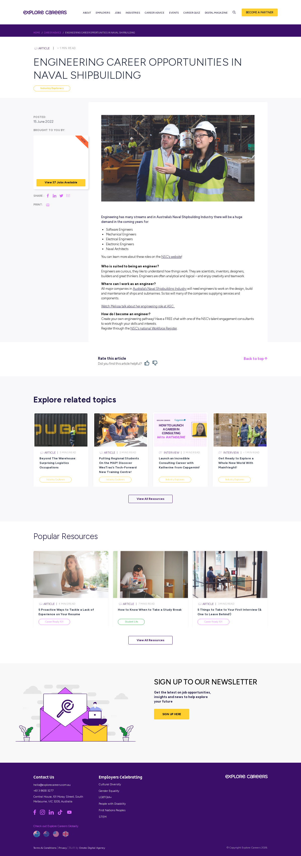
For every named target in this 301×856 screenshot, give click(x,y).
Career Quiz (191, 12)
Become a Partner (259, 12)
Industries (133, 12)
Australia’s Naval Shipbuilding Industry (159, 289)
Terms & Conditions (44, 847)
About (87, 12)
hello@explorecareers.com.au (52, 785)
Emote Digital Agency (92, 847)
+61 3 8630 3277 (43, 790)
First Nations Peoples (112, 810)
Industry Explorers (52, 88)
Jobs (118, 12)
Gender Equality (109, 791)
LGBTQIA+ (105, 797)
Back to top (255, 359)
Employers (103, 12)
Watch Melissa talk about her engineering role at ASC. (138, 306)
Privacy (63, 847)
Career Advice (154, 12)
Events (174, 12)
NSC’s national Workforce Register (153, 328)
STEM (103, 817)
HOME (36, 32)
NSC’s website (171, 257)
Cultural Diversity (110, 784)
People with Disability (112, 803)
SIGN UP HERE (171, 714)
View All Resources (150, 499)
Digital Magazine (216, 12)
